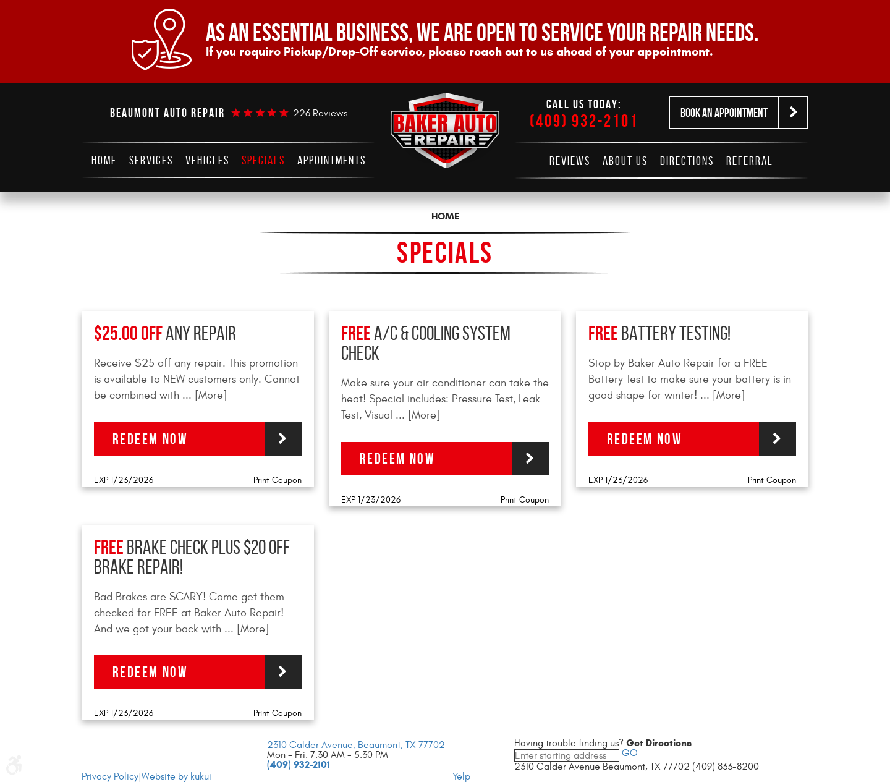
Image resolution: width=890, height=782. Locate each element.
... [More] (203, 395)
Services (151, 160)
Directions (687, 161)
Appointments (331, 160)
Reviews (569, 161)
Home (104, 160)
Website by (176, 776)
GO (628, 753)
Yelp (461, 776)
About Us (625, 161)
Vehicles (207, 160)
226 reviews (320, 113)
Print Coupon (277, 480)
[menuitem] (104, 160)
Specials (263, 160)
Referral (749, 161)
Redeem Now (150, 439)
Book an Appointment (724, 112)
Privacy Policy (110, 776)
